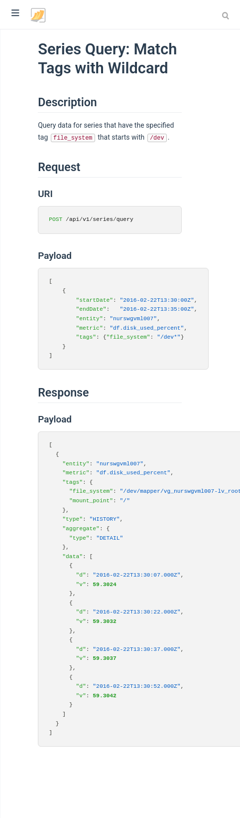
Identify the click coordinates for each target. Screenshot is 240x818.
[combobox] (227, 15)
